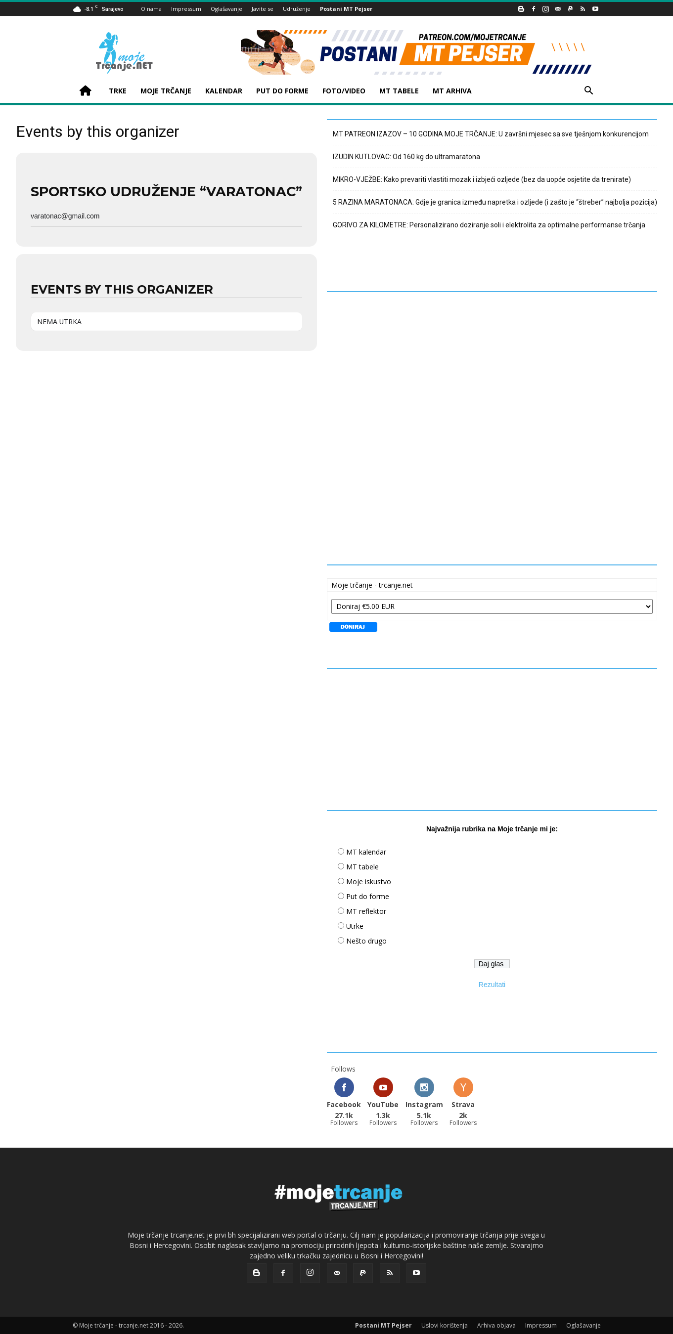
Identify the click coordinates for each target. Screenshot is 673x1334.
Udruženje (297, 8)
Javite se (262, 8)
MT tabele (362, 866)
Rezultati (492, 985)
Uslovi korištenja (444, 1325)
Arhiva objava (496, 1325)
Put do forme (367, 896)
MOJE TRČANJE (165, 90)
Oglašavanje (226, 8)
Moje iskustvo (368, 881)
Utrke (354, 926)
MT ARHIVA (452, 90)
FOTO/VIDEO (343, 90)
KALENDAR (223, 90)
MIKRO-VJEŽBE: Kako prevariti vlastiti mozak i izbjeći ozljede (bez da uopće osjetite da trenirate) (482, 179)
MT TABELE (399, 90)
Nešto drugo (366, 941)
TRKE (118, 90)
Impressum (186, 8)
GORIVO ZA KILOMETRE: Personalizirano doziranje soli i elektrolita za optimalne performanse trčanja (489, 225)
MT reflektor (366, 911)
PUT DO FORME (282, 90)
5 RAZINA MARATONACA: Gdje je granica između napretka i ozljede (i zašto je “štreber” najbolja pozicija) (495, 202)
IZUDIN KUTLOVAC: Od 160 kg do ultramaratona (406, 157)
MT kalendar (366, 852)
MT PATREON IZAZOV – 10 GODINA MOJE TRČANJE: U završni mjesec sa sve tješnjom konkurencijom (491, 134)
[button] (589, 91)
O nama (151, 8)
